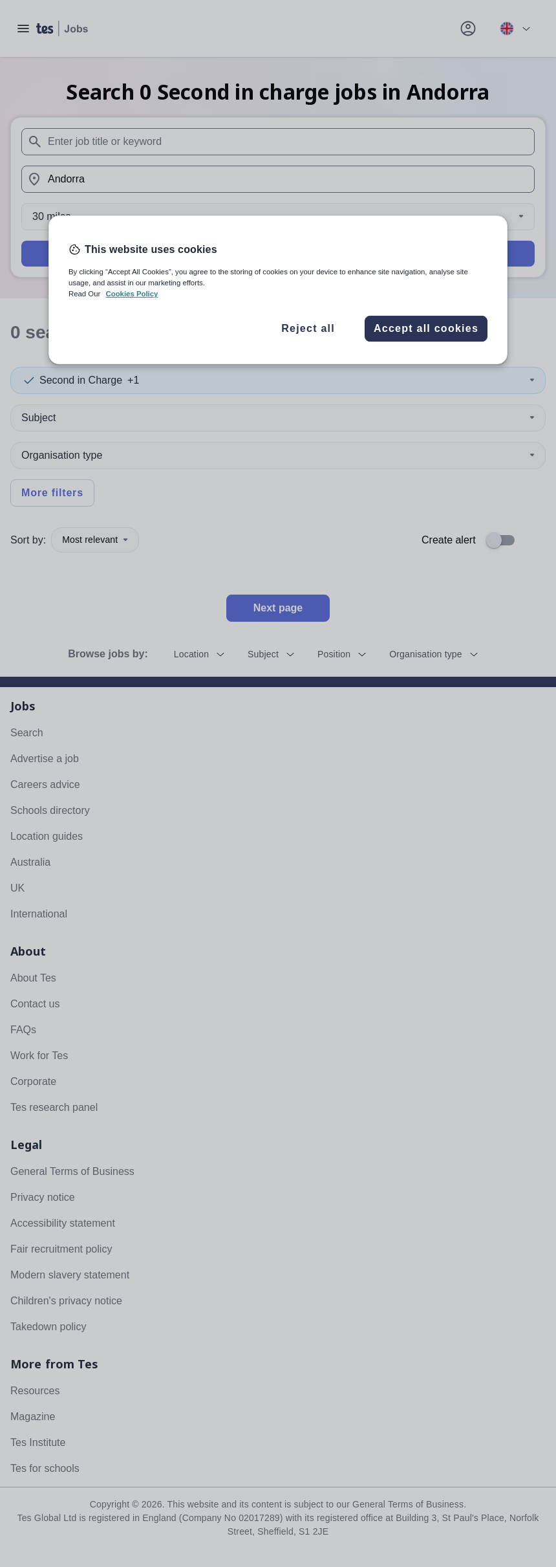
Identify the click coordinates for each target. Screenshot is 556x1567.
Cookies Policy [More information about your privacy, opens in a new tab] (131, 294)
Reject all (308, 328)
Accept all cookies (426, 328)
